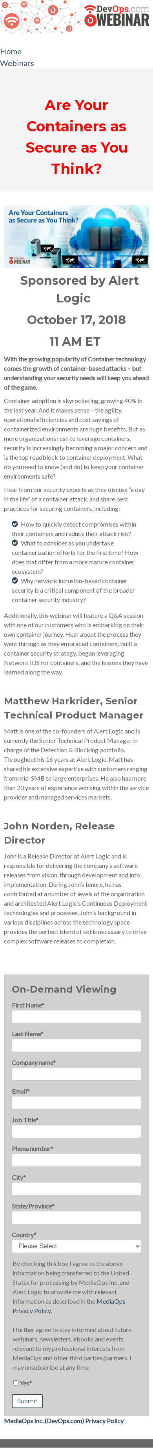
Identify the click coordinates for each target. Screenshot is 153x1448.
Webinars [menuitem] (17, 63)
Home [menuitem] (11, 51)
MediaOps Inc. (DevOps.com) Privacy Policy (64, 1420)
